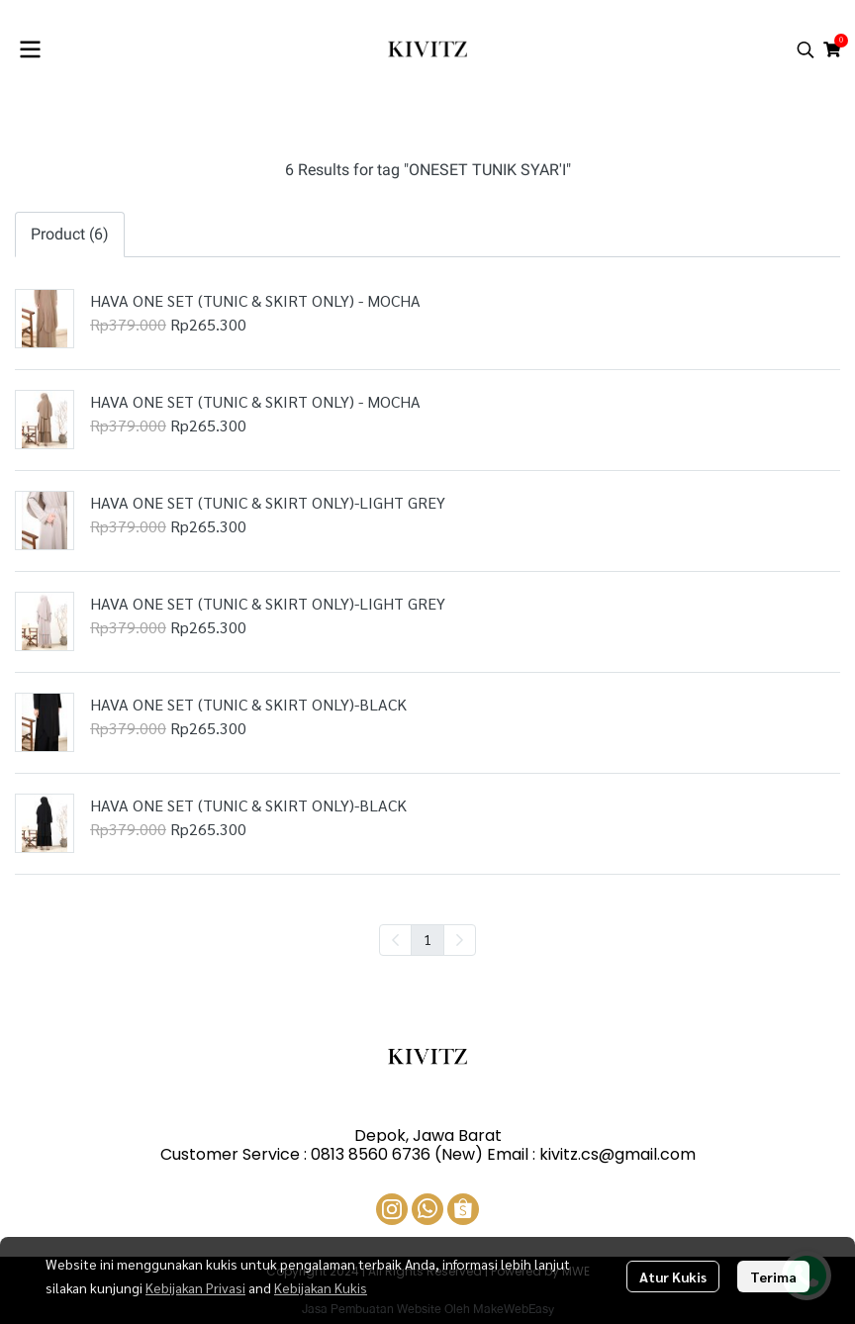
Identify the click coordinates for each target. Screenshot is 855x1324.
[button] (805, 49)
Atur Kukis (673, 1276)
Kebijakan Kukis (320, 1287)
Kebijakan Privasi (195, 1287)
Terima (773, 1276)
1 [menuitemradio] (427, 939)
